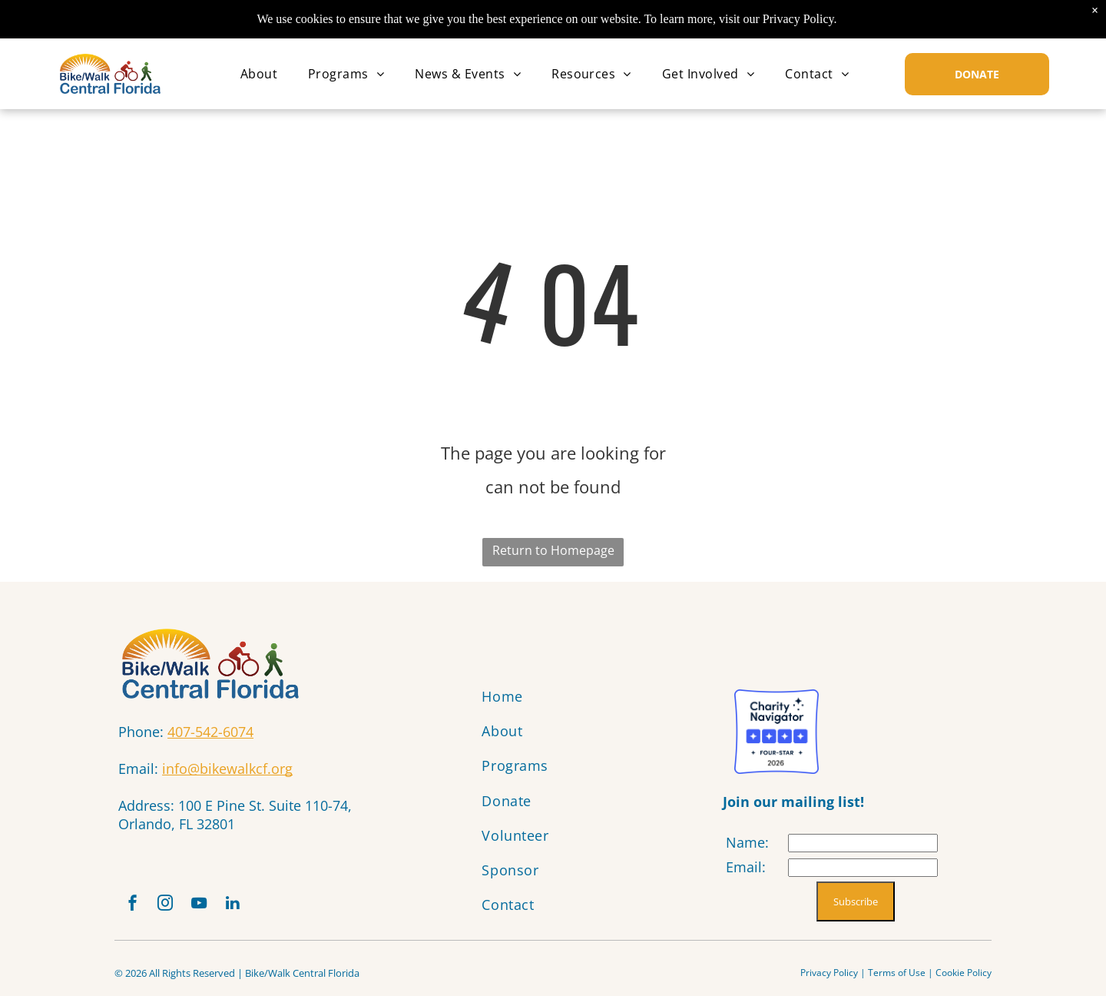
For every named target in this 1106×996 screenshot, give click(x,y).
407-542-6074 (210, 731)
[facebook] (134, 907)
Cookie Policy (963, 977)
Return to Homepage (553, 550)
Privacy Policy (829, 977)
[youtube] (209, 907)
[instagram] (171, 907)
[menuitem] (259, 73)
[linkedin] (246, 907)
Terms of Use (897, 977)
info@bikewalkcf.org (227, 768)
